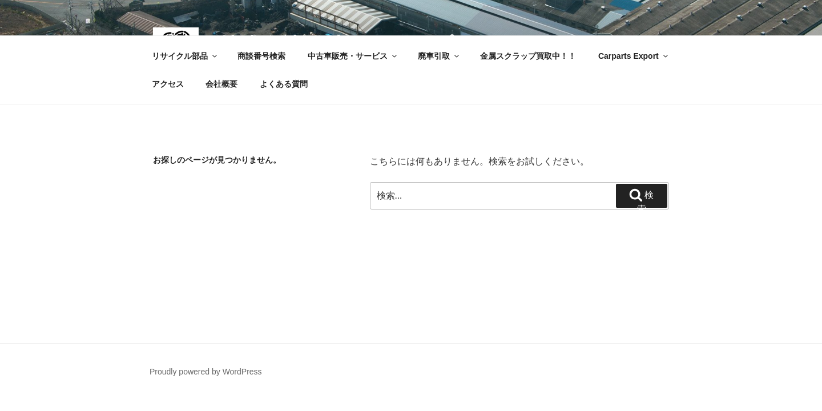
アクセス (168, 83)
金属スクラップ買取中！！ (528, 56)
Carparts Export (634, 56)
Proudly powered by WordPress (206, 371)
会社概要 (221, 83)
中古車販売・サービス (353, 56)
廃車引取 (439, 56)
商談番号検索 (261, 56)
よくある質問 (284, 83)
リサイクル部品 (185, 56)
